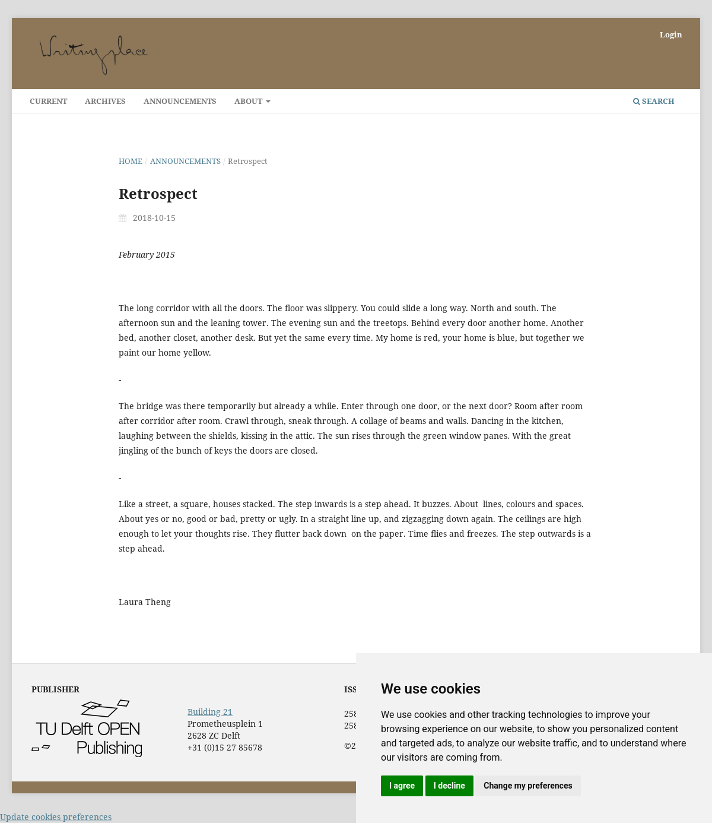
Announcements (180, 101)
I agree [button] (402, 785)
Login (671, 34)
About (249, 101)
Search (654, 101)
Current (48, 101)
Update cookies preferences (56, 816)
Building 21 (210, 711)
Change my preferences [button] (528, 785)
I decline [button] (449, 785)
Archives (105, 101)
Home (130, 161)
